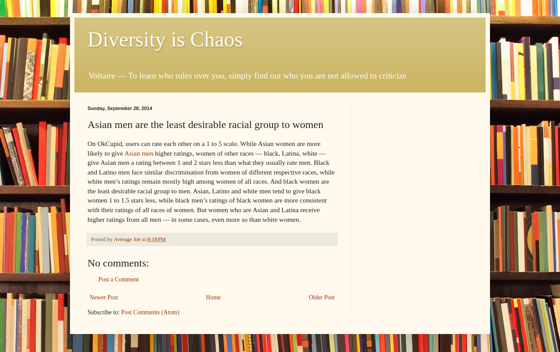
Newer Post (104, 297)
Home (213, 297)
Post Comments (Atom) (150, 312)
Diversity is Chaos (165, 39)
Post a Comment (118, 279)
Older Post (322, 297)
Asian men (138, 153)
